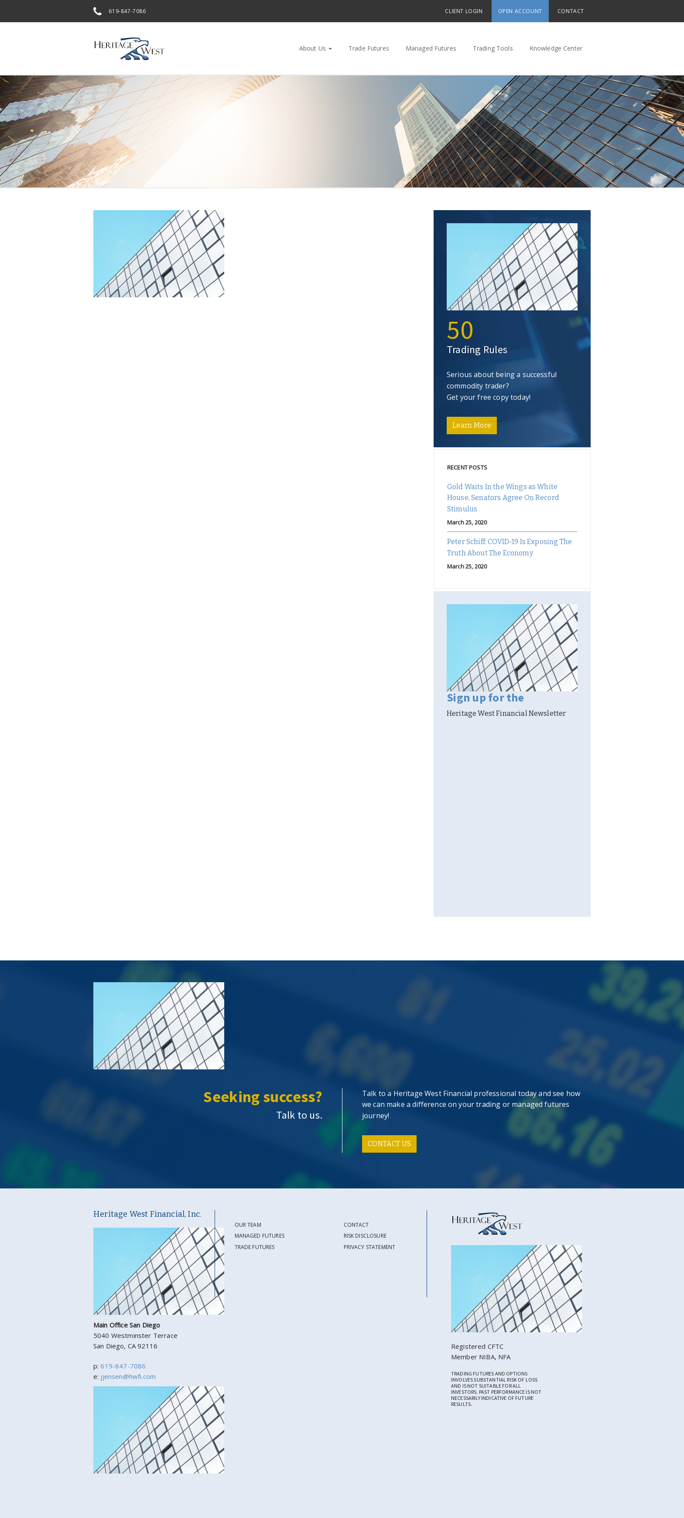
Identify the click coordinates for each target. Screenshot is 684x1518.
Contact (570, 11)
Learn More (471, 425)
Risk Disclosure (365, 1235)
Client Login (463, 11)
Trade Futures (369, 48)
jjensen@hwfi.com (128, 1376)
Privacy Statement (370, 1247)
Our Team (248, 1225)
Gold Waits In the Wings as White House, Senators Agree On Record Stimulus (503, 498)
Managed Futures (431, 48)
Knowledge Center (556, 48)
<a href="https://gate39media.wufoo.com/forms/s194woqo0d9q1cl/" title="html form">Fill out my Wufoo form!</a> (512, 816)
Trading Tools (493, 48)
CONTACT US (389, 1144)
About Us (315, 48)
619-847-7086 (127, 11)
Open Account (520, 11)
